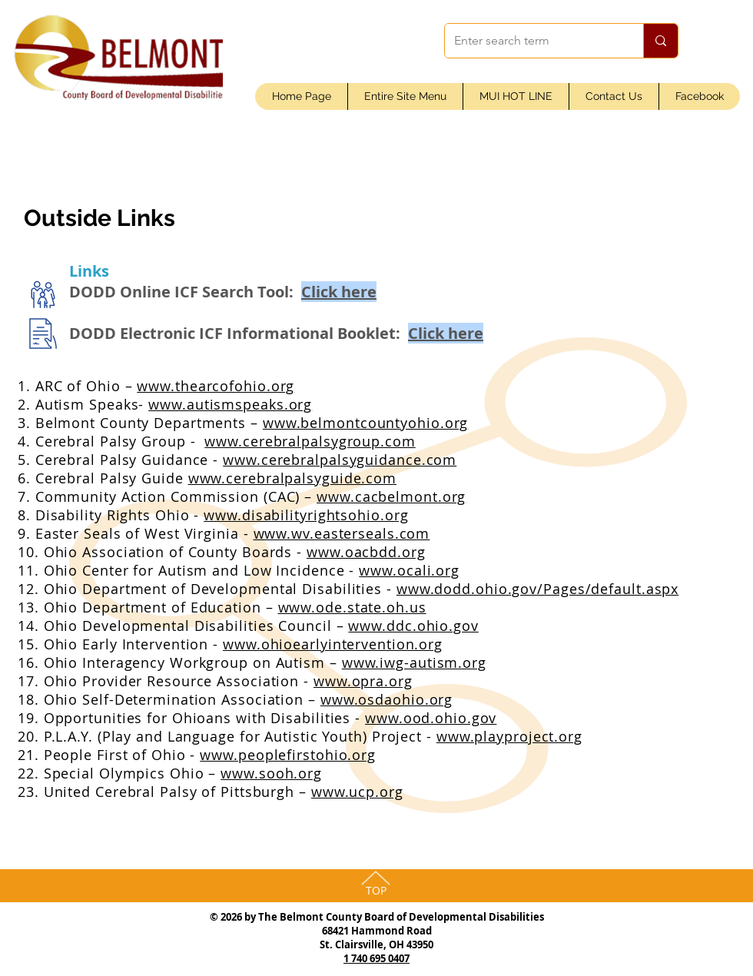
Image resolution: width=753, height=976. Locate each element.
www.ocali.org (409, 570)
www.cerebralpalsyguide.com (292, 478)
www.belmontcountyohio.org (366, 422)
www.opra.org (363, 681)
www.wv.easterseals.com (342, 533)
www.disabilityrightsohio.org (306, 515)
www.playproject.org (509, 736)
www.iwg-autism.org (414, 662)
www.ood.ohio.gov (430, 718)
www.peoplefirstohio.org (288, 754)
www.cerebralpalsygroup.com (309, 441)
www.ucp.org (357, 791)
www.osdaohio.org (386, 699)
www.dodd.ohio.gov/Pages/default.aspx (537, 588)
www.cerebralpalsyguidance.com (339, 459)
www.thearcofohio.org (215, 386)
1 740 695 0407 (376, 958)
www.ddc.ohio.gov (413, 625)
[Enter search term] (532, 41)
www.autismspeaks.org (230, 404)
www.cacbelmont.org (391, 496)
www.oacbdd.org (366, 552)
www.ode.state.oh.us (352, 607)
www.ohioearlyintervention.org (333, 644)
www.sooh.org (271, 773)
